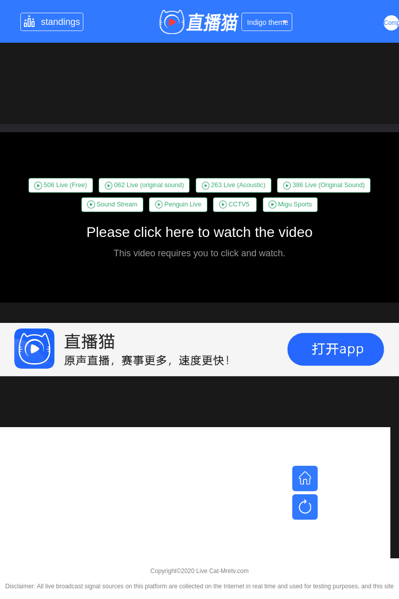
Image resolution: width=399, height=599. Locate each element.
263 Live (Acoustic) (234, 186)
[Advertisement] (195, 498)
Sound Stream (112, 204)
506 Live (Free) (60, 186)
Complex (391, 22)
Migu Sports (290, 204)
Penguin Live (178, 204)
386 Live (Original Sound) (324, 186)
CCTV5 (234, 204)
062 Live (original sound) (144, 186)
